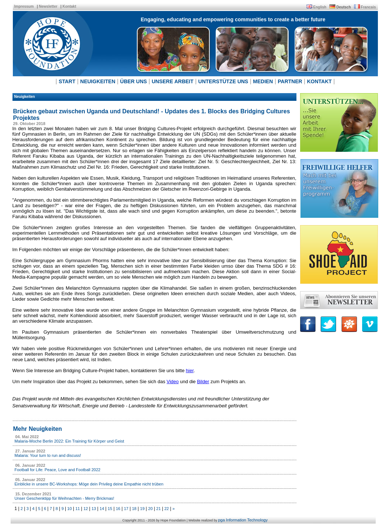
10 (69, 508)
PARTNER (290, 81)
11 (77, 508)
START (67, 81)
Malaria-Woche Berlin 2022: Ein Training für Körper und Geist (69, 441)
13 (93, 508)
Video (173, 381)
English (320, 7)
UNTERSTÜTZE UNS (223, 81)
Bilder (203, 381)
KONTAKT (319, 81)
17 (126, 508)
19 (142, 508)
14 (102, 508)
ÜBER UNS (133, 81)
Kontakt (69, 6)
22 (166, 508)
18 (134, 508)
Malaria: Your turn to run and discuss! (48, 455)
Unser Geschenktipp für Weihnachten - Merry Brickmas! (64, 498)
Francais (368, 7)
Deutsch (343, 7)
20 (150, 508)
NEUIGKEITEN (98, 81)
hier (190, 370)
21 (158, 508)
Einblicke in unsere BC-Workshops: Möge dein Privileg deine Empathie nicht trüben (89, 484)
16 (118, 508)
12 (85, 508)
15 (110, 508)
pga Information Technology (242, 520)
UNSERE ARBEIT (172, 81)
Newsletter (48, 6)
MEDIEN (263, 81)
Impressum (24, 6)
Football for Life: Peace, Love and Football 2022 (58, 469)
